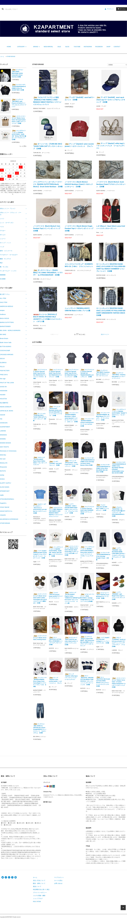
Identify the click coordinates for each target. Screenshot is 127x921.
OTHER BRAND (11, 56)
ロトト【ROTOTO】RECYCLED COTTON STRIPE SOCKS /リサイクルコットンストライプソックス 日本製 (103, 681)
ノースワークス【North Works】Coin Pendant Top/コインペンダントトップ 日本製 (47, 228)
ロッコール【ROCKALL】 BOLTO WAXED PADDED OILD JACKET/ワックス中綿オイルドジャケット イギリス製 (47, 318)
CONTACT (117, 46)
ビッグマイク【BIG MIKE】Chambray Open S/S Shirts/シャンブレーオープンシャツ (103, 373)
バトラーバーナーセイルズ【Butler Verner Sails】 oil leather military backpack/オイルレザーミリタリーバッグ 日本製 (119, 682)
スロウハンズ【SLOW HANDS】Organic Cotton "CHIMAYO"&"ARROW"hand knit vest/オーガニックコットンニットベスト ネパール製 (71, 598)
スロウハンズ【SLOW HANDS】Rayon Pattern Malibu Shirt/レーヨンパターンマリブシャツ (40, 461)
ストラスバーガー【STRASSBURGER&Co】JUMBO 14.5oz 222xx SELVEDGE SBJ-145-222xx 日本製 (103, 468)
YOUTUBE (77, 46)
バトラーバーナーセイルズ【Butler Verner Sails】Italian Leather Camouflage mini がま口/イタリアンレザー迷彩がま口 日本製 (40, 598)
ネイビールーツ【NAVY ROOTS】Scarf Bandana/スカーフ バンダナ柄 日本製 (102, 595)
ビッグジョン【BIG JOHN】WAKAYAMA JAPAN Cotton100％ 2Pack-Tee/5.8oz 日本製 (17, 73)
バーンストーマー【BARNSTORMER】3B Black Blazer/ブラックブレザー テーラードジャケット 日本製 (103, 416)
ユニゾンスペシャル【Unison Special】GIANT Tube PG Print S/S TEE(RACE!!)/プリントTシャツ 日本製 (56, 373)
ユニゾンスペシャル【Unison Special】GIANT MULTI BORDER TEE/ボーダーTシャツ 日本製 (87, 510)
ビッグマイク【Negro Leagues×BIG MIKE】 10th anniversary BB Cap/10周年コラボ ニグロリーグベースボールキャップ (87, 641)
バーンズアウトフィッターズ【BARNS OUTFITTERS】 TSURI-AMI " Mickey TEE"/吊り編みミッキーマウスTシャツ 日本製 (19, 135)
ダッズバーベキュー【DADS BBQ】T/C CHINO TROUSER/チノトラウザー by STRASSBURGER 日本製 (48, 272)
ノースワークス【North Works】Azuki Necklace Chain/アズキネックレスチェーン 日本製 (111, 184)
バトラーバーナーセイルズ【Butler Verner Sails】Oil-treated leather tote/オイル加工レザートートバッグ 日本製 (19, 119)
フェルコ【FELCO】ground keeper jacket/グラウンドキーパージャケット (56, 595)
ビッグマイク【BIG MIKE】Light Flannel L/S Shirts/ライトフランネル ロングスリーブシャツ (19, 103)
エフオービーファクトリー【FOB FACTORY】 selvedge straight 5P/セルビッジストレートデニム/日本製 (87, 597)
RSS (34, 901)
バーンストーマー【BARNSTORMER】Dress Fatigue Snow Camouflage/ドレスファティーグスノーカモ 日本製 (40, 682)
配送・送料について (39, 883)
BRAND (36, 46)
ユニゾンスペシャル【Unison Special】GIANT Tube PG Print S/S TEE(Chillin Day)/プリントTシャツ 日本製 (71, 373)
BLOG (67, 46)
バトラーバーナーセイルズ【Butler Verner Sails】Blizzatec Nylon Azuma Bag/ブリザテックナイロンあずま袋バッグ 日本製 (71, 550)
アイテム (121, 9)
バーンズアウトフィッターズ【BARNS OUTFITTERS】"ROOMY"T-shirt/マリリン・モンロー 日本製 (119, 413)
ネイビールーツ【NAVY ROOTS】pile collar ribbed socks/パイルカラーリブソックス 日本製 (71, 641)
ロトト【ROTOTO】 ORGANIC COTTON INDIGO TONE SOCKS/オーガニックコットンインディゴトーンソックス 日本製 (87, 680)
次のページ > (105, 334)
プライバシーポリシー (40, 892)
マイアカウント (59, 877)
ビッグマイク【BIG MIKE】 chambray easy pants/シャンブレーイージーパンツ (118, 375)
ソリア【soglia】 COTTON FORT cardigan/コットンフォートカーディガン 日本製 (103, 640)
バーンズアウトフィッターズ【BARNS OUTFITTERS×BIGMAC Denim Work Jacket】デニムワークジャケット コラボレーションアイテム (87, 552)
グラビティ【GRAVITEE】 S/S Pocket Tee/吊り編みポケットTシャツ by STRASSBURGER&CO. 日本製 (118, 511)
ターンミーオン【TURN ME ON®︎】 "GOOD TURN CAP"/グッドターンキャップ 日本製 (48, 146)
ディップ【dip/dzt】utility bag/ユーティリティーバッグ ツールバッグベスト (110, 146)
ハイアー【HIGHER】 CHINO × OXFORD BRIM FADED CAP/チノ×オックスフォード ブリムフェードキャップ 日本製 (71, 508)
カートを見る (58, 880)
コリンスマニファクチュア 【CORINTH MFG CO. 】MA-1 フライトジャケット (79, 265)
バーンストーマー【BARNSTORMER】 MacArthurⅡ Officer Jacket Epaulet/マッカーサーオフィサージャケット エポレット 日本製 (71, 417)
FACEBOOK (99, 46)
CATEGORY (22, 46)
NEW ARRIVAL (48, 46)
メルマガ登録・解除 (39, 895)
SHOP (108, 46)
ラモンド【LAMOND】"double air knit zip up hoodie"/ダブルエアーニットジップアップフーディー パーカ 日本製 (119, 642)
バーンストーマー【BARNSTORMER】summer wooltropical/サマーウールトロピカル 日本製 (87, 422)
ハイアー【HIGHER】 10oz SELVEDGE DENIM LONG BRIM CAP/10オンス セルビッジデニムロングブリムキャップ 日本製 (118, 553)
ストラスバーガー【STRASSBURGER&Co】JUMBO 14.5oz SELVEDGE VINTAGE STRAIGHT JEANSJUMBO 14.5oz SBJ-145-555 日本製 (119, 467)
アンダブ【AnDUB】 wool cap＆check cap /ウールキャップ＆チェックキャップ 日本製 (110, 100)
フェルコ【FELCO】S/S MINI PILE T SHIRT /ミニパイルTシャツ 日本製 (102, 507)
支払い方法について (39, 880)
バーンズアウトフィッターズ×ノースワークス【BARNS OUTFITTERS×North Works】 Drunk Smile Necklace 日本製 (48, 184)
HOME (9, 46)
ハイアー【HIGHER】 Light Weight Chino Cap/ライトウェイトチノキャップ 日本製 (118, 595)
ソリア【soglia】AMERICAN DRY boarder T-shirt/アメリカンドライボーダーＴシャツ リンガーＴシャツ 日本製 (40, 554)
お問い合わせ (58, 883)
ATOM (39, 901)
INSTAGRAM (88, 46)
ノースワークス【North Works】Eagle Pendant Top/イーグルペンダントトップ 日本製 (79, 228)
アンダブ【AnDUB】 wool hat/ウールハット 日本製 (79, 99)
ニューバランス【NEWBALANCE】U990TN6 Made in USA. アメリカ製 (77, 309)
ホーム (2, 56)
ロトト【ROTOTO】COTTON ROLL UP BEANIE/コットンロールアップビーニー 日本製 (56, 641)
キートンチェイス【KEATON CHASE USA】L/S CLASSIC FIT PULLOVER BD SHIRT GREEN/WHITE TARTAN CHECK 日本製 (111, 311)
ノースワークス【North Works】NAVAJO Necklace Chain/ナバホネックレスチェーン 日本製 (79, 184)
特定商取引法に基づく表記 (41, 889)
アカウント (110, 9)
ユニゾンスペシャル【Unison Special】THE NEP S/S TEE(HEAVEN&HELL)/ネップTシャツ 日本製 (87, 373)
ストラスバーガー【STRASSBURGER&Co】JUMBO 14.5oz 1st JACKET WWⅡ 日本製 (19, 87)
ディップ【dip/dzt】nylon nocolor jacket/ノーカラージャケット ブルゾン (79, 145)
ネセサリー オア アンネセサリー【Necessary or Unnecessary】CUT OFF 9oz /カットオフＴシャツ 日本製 (40, 508)
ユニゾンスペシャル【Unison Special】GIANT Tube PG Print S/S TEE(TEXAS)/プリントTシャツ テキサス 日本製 (40, 374)
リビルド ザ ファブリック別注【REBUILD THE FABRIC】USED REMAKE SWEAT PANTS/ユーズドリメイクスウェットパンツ (47, 101)
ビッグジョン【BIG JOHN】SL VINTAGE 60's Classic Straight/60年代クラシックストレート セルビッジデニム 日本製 (39, 728)
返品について (37, 886)
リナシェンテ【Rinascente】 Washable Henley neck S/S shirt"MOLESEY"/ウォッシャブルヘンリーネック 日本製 (55, 411)
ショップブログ (38, 898)
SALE (59, 46)
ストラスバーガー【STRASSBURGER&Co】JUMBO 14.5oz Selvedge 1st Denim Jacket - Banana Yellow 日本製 (87, 461)
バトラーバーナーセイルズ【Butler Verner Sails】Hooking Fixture (40, 637)
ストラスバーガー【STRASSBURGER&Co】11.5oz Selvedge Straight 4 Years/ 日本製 (103, 556)
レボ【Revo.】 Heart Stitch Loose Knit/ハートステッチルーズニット (110, 227)
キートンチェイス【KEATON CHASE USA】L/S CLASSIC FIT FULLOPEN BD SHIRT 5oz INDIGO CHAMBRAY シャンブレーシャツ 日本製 (110, 267)
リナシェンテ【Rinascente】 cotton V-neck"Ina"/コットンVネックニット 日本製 (71, 463)
